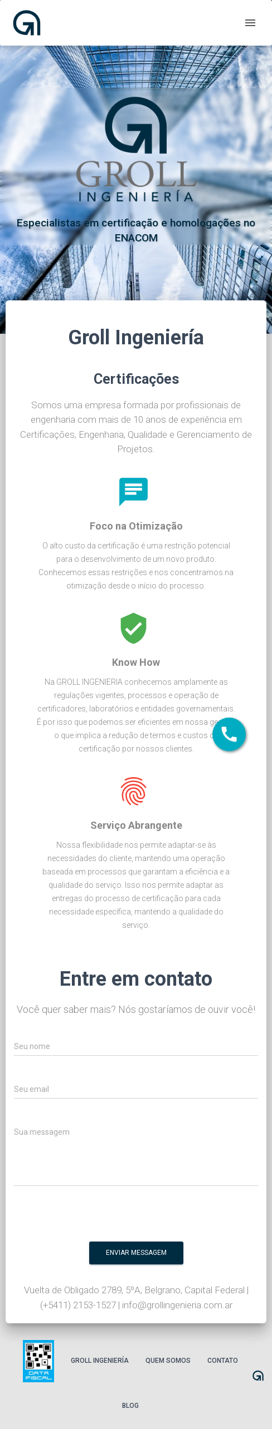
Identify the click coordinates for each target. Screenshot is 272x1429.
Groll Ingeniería (100, 1360)
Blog (130, 1406)
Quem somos (168, 1360)
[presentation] (181, 1217)
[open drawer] (250, 22)
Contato (222, 1360)
